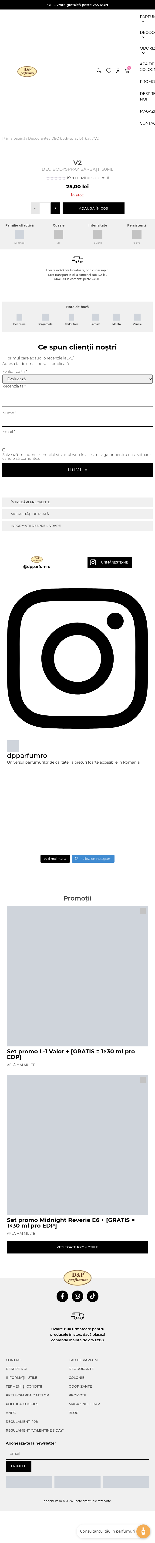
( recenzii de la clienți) (88, 281)
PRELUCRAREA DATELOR (27, 1498)
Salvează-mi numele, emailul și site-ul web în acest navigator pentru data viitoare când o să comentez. (76, 560)
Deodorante (38, 138)
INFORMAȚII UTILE (21, 1481)
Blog (73, 1516)
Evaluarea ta (14, 475)
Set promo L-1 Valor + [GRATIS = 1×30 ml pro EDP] (71, 1157)
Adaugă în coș (93, 312)
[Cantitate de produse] (45, 312)
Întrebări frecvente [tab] (30, 605)
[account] (118, 70)
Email (8, 535)
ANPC (11, 1516)
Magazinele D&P (84, 1507)
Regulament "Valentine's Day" (35, 1534)
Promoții (77, 1498)
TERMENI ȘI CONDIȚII (24, 1490)
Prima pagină (13, 138)
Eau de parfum (83, 1463)
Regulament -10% (22, 1525)
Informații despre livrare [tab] (36, 629)
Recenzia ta (14, 489)
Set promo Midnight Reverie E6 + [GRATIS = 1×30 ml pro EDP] (71, 1326)
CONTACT (14, 1463)
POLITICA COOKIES (22, 1507)
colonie (76, 1481)
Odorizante (80, 1490)
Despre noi (16, 1472)
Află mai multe (21, 1168)
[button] (99, 70)
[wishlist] (108, 70)
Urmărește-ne (114, 666)
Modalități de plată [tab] (30, 617)
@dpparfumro (36, 670)
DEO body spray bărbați (71, 138)
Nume (9, 516)
